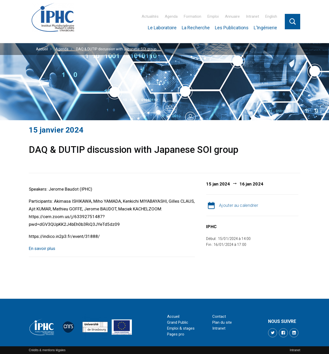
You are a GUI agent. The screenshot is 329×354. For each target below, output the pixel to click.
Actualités (150, 16)
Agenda (171, 16)
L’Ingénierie (265, 27)
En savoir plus (42, 248)
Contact (219, 316)
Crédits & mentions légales (47, 350)
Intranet (252, 16)
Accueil (42, 49)
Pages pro (175, 334)
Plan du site (222, 322)
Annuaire (232, 16)
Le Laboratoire (162, 27)
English (271, 16)
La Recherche (196, 27)
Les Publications (232, 27)
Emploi (213, 16)
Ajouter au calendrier (238, 205)
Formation (192, 16)
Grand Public (177, 322)
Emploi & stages (181, 328)
